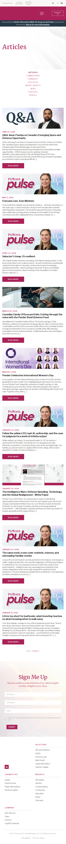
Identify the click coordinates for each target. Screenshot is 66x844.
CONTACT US (57, 13)
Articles (33, 72)
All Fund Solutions (42, 750)
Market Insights (33, 85)
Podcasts (33, 92)
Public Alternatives (12, 787)
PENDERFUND (8, 3)
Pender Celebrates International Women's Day (28, 375)
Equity (37, 753)
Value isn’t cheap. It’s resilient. (19, 256)
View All (33, 95)
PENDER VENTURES (19, 3)
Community (33, 79)
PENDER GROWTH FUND (28, 3)
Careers (8, 820)
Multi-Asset (40, 760)
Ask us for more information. (38, 25)
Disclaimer (26, 838)
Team (7, 816)
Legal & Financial (12, 823)
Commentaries (33, 76)
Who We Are (10, 813)
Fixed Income (41, 757)
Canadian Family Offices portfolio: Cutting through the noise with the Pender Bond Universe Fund (32, 316)
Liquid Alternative (42, 764)
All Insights (39, 780)
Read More (13, 166)
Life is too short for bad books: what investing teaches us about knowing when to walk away (32, 618)
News (33, 89)
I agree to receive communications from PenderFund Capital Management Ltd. (34, 719)
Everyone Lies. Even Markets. (18, 201)
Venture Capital (41, 767)
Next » (36, 651)
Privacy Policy (38, 838)
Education (33, 82)
